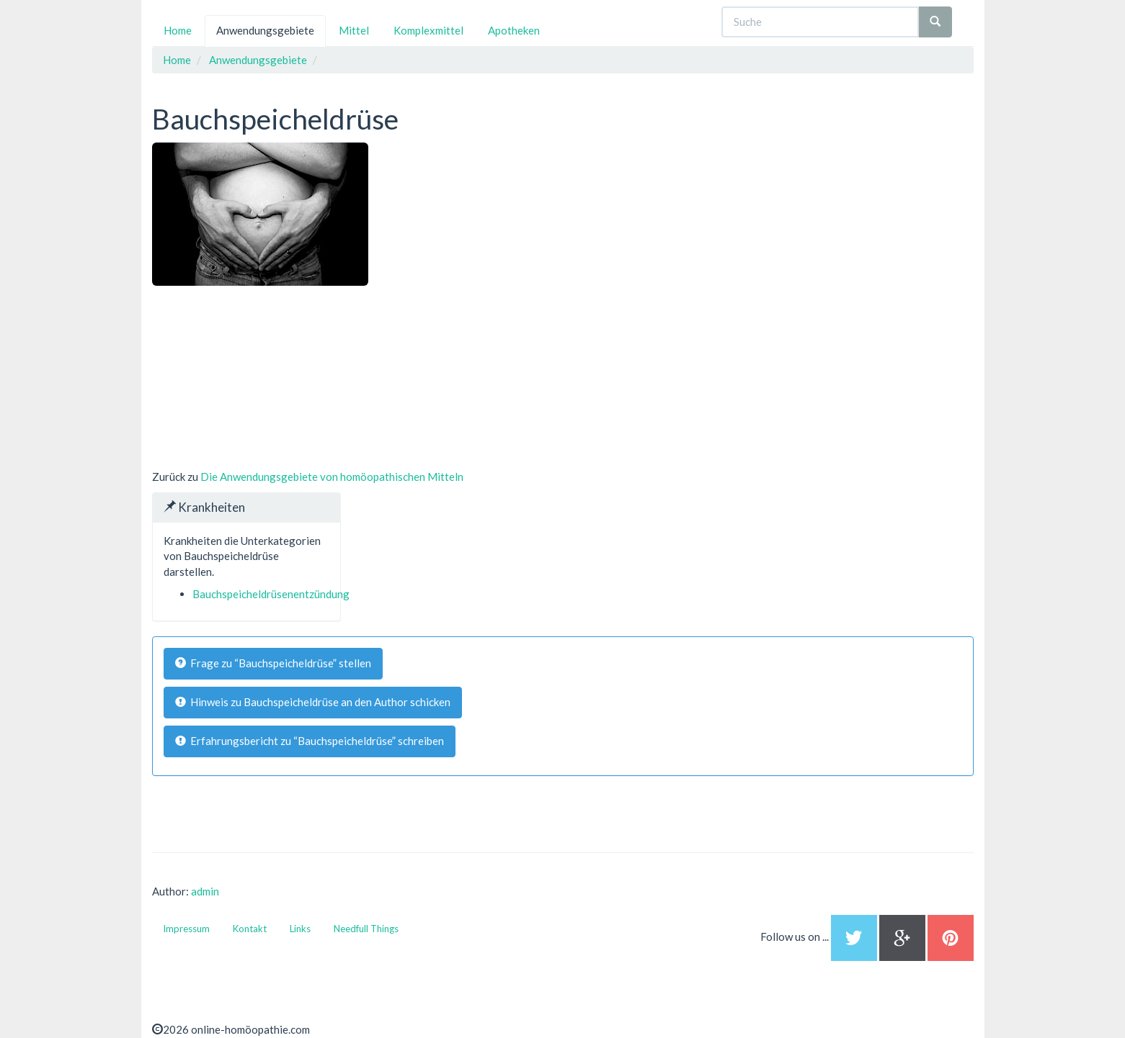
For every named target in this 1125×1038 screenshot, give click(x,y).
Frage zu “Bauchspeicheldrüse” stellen (273, 662)
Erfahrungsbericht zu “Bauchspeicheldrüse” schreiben (309, 740)
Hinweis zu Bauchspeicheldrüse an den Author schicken (312, 701)
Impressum (186, 928)
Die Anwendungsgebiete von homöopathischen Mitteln (331, 476)
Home (178, 30)
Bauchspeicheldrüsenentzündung (271, 593)
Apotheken (514, 30)
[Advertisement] (260, 376)
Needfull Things (366, 928)
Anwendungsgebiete (265, 30)
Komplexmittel (428, 30)
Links (300, 928)
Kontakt (250, 928)
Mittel (354, 30)
